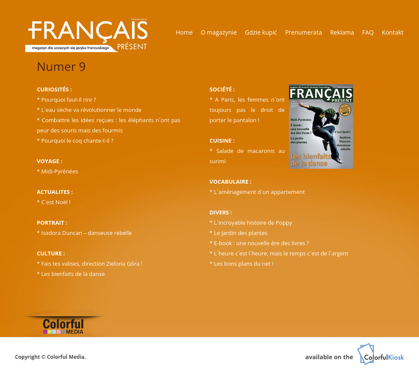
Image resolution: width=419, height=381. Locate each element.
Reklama (342, 32)
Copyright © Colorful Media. (50, 356)
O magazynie (219, 32)
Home (184, 32)
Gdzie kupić (261, 32)
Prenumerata (303, 32)
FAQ (368, 32)
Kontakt (393, 32)
